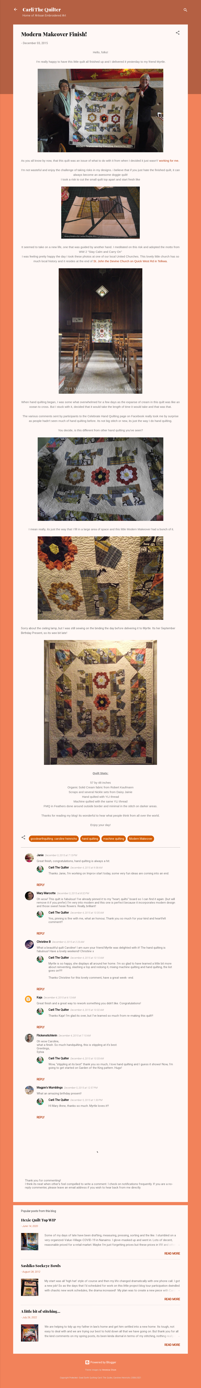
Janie (40, 855)
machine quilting (113, 838)
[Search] (185, 11)
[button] (177, 33)
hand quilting (90, 838)
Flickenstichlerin (47, 1035)
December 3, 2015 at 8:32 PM (73, 893)
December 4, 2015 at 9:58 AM (86, 867)
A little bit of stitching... (40, 1311)
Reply (41, 885)
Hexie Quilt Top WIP (38, 1220)
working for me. (169, 160)
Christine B (44, 942)
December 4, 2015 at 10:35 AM (87, 912)
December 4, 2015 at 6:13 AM (60, 997)
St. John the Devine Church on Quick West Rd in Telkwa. (130, 261)
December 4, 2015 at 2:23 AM (68, 941)
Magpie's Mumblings (50, 1087)
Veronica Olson (109, 1370)
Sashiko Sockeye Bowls (41, 1265)
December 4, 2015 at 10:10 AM (87, 957)
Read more (172, 1253)
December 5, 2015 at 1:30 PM (86, 1100)
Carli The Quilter (42, 9)
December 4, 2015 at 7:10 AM (75, 1035)
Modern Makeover (140, 838)
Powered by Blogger (100, 1362)
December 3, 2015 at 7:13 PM (61, 855)
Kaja (39, 997)
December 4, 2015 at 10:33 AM (87, 1058)
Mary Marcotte (46, 893)
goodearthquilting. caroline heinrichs (54, 838)
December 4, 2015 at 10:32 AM (87, 1009)
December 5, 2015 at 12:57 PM (81, 1087)
